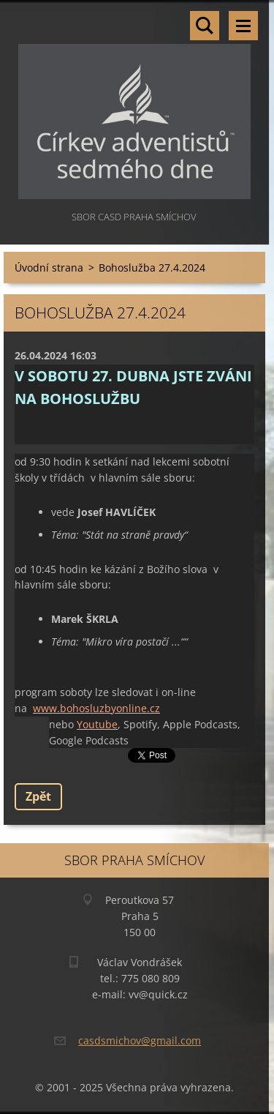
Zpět (38, 796)
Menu (243, 25)
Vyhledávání (204, 25)
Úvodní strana (49, 267)
